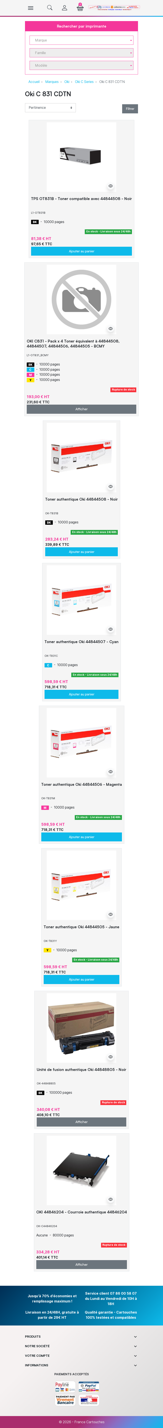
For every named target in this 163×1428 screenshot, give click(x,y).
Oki (66, 82)
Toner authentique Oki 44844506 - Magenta (81, 784)
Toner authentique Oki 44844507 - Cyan (81, 641)
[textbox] (79, 40)
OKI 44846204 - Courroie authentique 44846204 (81, 1212)
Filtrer (130, 108)
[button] (50, 8)
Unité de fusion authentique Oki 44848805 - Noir (81, 1069)
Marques (52, 82)
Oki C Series (84, 82)
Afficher (81, 409)
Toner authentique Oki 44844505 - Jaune (81, 926)
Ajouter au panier (81, 251)
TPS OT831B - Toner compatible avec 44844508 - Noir (81, 198)
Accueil (34, 82)
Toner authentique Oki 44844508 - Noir (81, 499)
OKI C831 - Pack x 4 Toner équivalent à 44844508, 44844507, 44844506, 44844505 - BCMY (73, 343)
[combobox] (81, 40)
